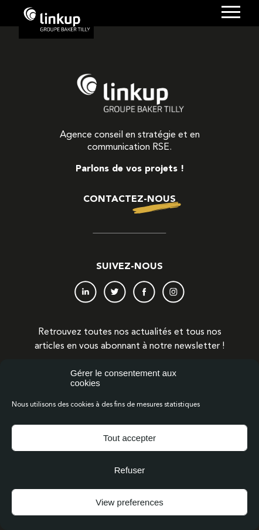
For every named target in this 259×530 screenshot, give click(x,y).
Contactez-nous (129, 199)
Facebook (144, 292)
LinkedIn (85, 292)
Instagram (173, 292)
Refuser (129, 470)
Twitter (115, 292)
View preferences (129, 502)
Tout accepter (129, 438)
